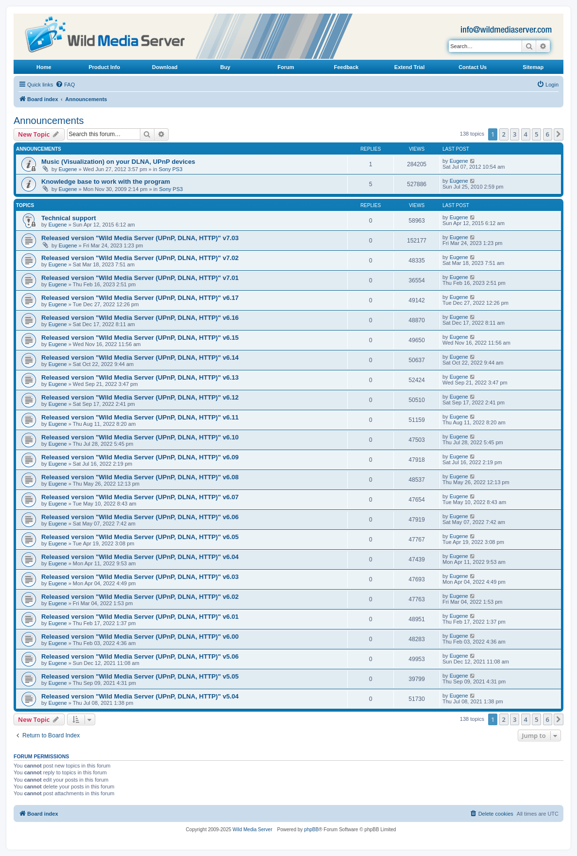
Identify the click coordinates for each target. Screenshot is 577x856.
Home (43, 67)
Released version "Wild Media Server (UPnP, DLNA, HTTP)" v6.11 (139, 417)
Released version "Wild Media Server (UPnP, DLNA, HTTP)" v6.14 (139, 357)
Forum (285, 67)
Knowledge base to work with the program (105, 181)
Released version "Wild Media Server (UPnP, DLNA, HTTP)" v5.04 (139, 696)
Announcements (49, 120)
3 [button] (514, 134)
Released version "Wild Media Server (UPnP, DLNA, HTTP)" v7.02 (139, 258)
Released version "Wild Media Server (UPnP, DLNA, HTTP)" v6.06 (139, 517)
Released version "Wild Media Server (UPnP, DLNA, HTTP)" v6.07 (139, 497)
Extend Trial (409, 67)
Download (165, 67)
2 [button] (504, 134)
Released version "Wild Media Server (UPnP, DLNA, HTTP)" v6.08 (139, 477)
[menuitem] (65, 84)
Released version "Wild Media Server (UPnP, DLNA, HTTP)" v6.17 (139, 297)
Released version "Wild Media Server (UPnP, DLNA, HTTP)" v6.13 (139, 377)
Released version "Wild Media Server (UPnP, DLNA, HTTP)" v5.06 (139, 656)
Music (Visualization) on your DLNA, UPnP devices (118, 161)
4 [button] (525, 134)
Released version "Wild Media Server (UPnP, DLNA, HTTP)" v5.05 (139, 676)
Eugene (68, 169)
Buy (225, 67)
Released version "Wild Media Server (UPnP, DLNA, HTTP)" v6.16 (139, 317)
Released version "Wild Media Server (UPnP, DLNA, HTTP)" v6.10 (139, 437)
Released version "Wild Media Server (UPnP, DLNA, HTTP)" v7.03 (139, 238)
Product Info (104, 67)
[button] (558, 134)
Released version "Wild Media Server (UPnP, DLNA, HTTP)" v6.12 (139, 397)
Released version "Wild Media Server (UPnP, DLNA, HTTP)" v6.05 (139, 537)
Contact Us (472, 67)
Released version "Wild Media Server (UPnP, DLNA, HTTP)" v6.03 (139, 576)
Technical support (68, 218)
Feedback (346, 67)
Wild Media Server (252, 829)
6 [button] (547, 134)
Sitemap (533, 67)
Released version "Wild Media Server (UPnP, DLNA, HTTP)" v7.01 (139, 277)
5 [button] (536, 134)
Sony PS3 (171, 169)
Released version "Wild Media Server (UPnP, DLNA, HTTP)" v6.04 (139, 556)
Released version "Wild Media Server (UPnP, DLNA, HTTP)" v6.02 (139, 596)
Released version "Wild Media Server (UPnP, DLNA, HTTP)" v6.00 (139, 636)
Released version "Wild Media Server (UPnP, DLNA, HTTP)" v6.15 (139, 337)
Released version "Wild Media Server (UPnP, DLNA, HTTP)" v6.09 (139, 457)
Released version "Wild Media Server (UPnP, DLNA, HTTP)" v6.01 (139, 616)
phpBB (311, 829)
